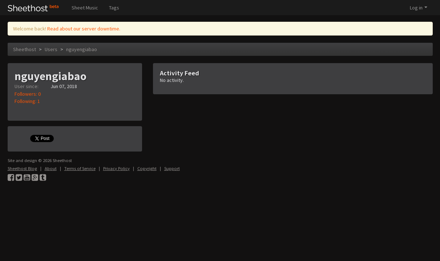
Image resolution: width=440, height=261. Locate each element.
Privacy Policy (116, 168)
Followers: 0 (28, 94)
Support (172, 168)
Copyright (147, 168)
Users (51, 49)
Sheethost (24, 49)
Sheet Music (85, 7)
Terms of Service (80, 168)
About (51, 168)
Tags (114, 7)
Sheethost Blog (22, 168)
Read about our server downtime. (83, 28)
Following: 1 (27, 101)
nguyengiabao (81, 49)
